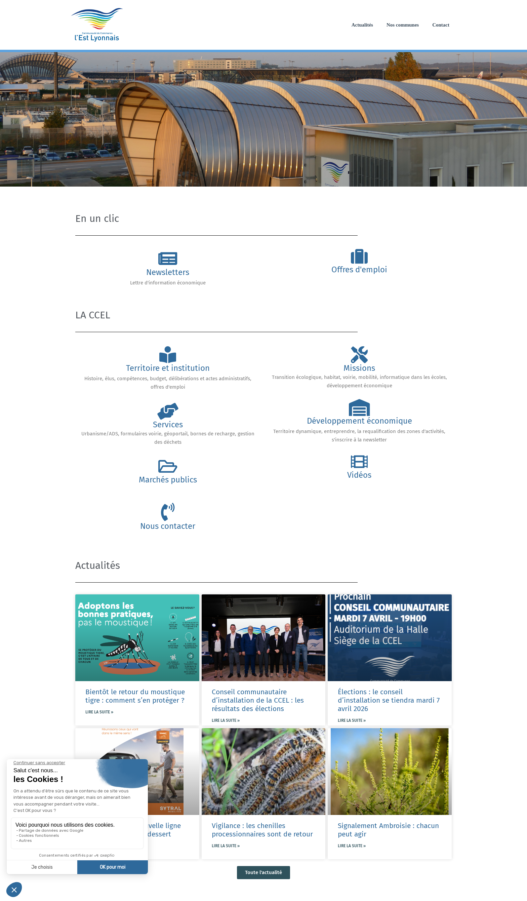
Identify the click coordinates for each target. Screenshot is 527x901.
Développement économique (359, 421)
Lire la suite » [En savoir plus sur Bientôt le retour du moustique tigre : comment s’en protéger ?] (99, 712)
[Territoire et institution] (167, 354)
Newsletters (167, 272)
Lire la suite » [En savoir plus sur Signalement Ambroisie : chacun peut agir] (352, 846)
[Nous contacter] (168, 512)
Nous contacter (167, 526)
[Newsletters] (167, 258)
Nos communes (403, 25)
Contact (440, 25)
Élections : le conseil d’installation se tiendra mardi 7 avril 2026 (389, 700)
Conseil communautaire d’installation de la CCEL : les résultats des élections (258, 700)
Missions (359, 368)
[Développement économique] (359, 407)
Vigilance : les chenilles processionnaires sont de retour (262, 829)
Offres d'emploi (359, 269)
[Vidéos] (359, 461)
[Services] (167, 411)
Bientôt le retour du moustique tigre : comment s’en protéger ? (135, 696)
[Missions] (359, 354)
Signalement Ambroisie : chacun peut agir (388, 829)
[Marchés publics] (167, 466)
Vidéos (359, 475)
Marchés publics (168, 479)
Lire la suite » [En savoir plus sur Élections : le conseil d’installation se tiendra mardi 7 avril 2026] (352, 720)
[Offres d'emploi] (359, 256)
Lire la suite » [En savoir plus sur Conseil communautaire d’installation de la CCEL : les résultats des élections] (226, 720)
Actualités (362, 25)
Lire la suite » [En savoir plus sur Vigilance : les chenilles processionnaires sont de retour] (226, 846)
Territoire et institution (168, 368)
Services (168, 424)
